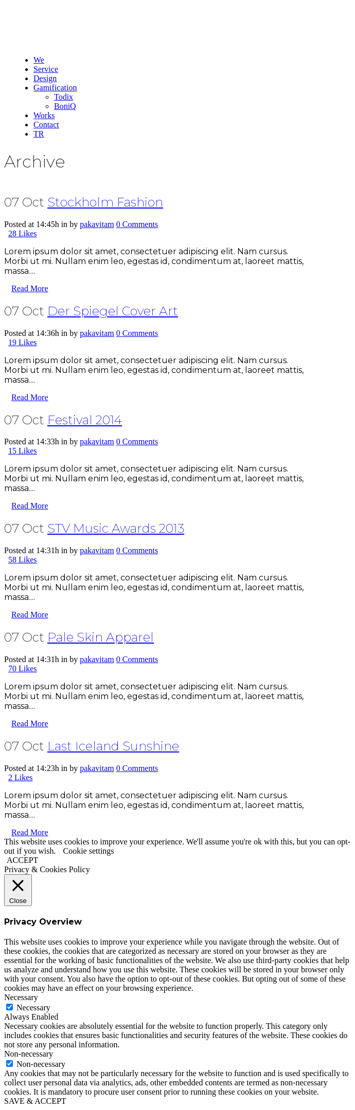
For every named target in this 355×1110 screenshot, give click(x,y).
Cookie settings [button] (88, 850)
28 (22, 233)
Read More (29, 288)
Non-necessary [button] (28, 1053)
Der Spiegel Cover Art (112, 311)
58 (22, 559)
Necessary (33, 1007)
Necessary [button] (21, 997)
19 (22, 342)
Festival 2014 (84, 419)
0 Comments (137, 224)
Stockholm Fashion (105, 202)
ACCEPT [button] (22, 860)
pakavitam (97, 224)
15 (22, 450)
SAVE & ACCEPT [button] (35, 1101)
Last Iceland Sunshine (113, 746)
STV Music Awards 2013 (115, 528)
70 (22, 668)
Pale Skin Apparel (100, 637)
